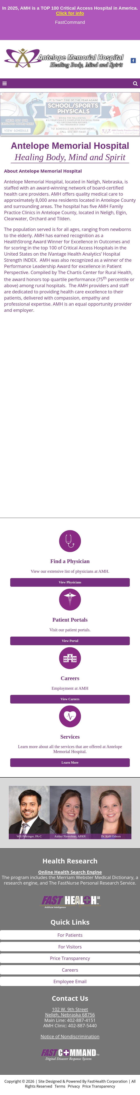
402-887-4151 (81, 1020)
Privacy (74, 1086)
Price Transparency (70, 958)
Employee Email (69, 981)
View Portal (70, 641)
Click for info (70, 13)
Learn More (70, 762)
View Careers (70, 699)
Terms (60, 1086)
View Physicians (70, 582)
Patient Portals (70, 620)
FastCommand (70, 22)
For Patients (69, 935)
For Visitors (70, 946)
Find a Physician (70, 561)
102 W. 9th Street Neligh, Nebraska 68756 (70, 1012)
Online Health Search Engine (70, 872)
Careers (70, 678)
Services (70, 737)
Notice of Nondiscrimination (70, 1036)
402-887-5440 (82, 1025)
